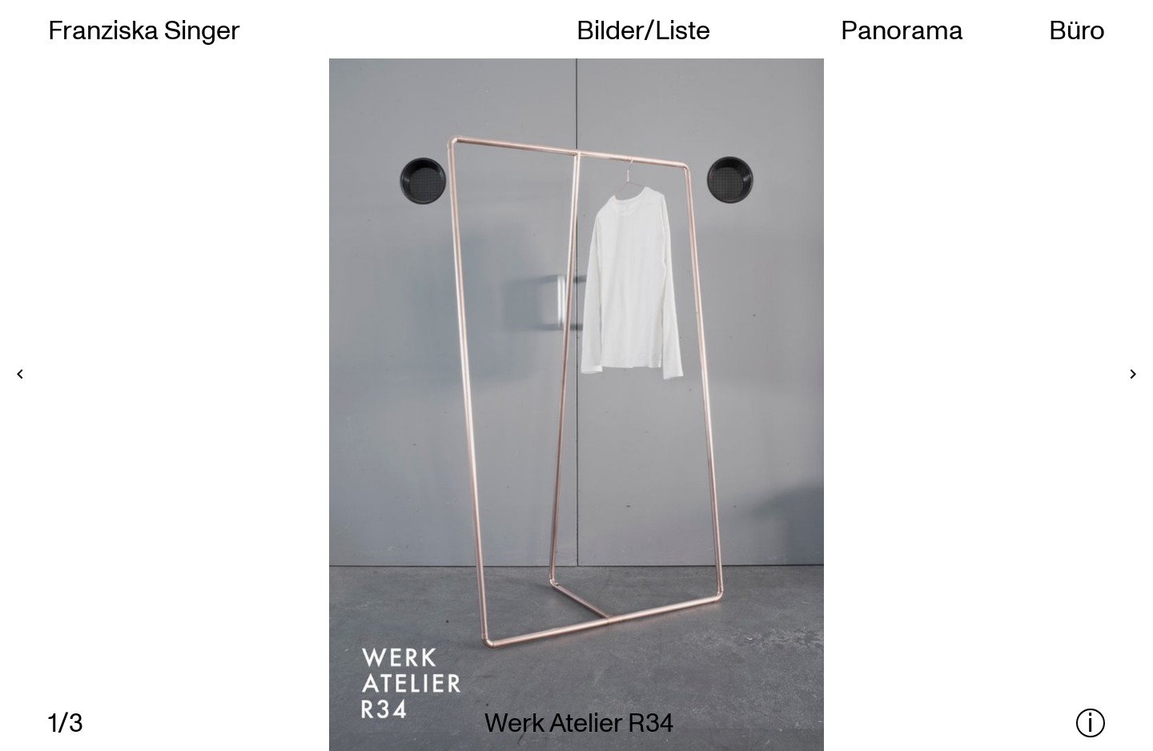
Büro (1077, 29)
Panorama (902, 29)
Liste (682, 29)
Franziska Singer (144, 29)
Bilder (610, 29)
